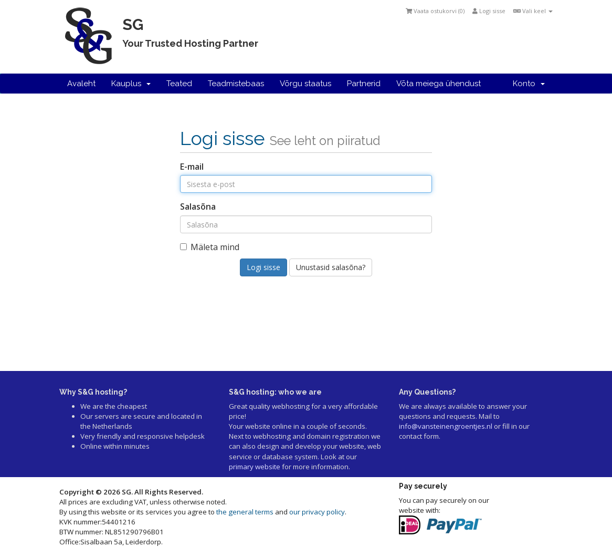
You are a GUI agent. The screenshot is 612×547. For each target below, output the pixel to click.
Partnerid (364, 83)
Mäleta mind (209, 247)
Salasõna (198, 206)
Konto (529, 83)
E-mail (192, 166)
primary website (254, 466)
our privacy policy (317, 512)
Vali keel (533, 11)
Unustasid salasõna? (330, 267)
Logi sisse (488, 11)
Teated (179, 83)
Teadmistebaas (236, 83)
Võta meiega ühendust (438, 83)
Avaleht (81, 83)
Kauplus (131, 83)
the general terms (244, 512)
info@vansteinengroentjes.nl (445, 426)
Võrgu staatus (305, 83)
